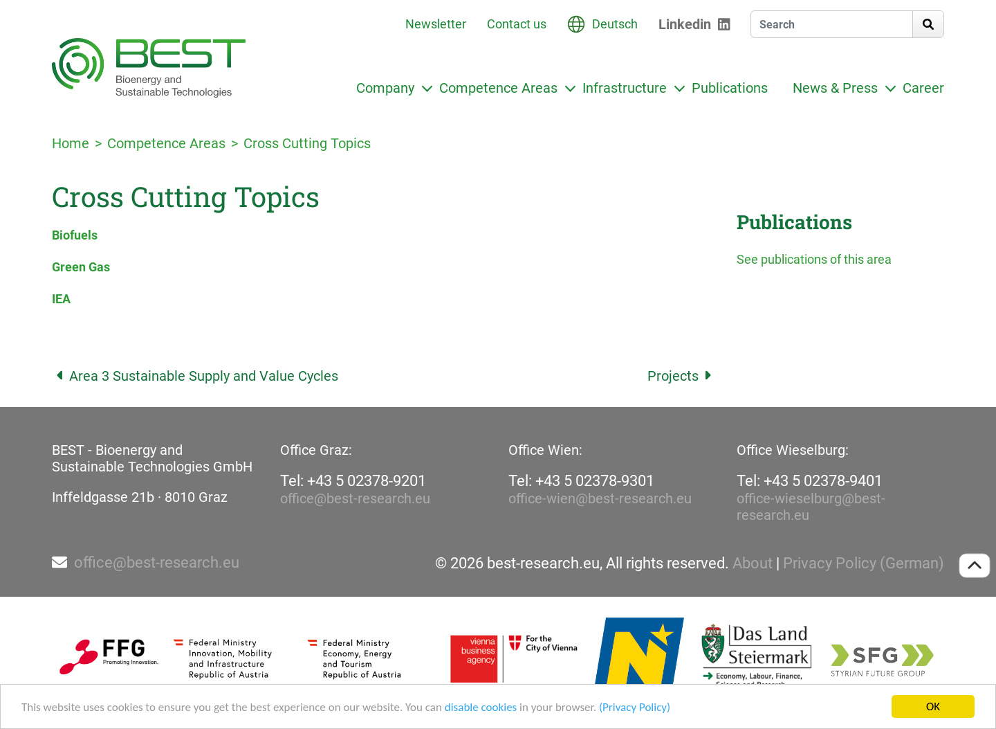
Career (923, 88)
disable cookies (481, 708)
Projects (681, 376)
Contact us (516, 24)
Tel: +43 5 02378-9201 (353, 480)
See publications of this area (814, 259)
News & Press (835, 88)
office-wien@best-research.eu (600, 498)
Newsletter (435, 24)
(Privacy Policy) (634, 708)
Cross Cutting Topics (307, 143)
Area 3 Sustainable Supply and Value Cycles (195, 376)
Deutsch (615, 24)
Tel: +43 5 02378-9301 (581, 480)
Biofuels (75, 235)
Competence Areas (498, 88)
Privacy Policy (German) (863, 563)
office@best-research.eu (355, 498)
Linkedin (684, 24)
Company (385, 88)
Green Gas (81, 267)
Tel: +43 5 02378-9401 (810, 480)
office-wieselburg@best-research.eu (811, 506)
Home (70, 143)
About (752, 563)
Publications (730, 88)
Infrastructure (624, 88)
